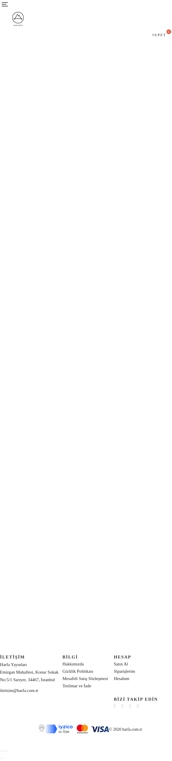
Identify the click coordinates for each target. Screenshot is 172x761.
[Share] (2, 751)
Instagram (130, 706)
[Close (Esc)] (0, 751)
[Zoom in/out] (7, 751)
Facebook (115, 706)
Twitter (122, 706)
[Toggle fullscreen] (5, 751)
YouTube (138, 706)
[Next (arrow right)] (2, 758)
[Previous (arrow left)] (0, 758)
